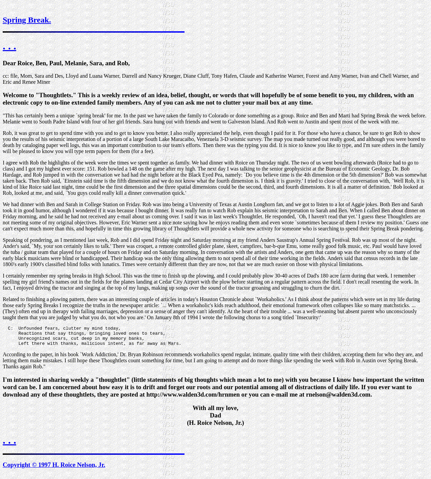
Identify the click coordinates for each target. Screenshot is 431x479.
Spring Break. (27, 19)
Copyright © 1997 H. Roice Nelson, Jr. (54, 468)
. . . (9, 46)
